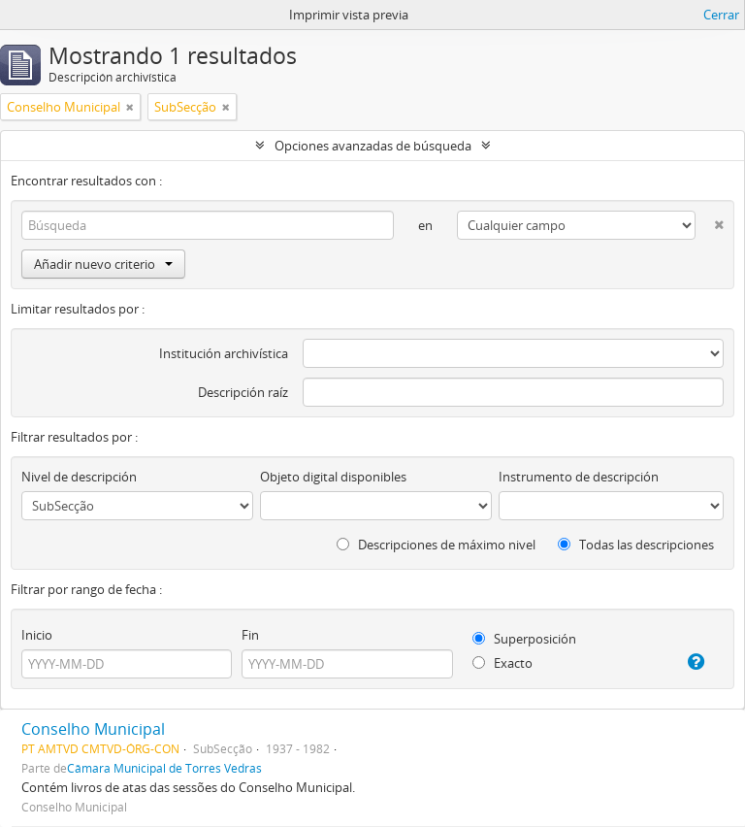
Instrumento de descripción (579, 476)
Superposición (524, 638)
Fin (250, 635)
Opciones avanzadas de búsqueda (373, 145)
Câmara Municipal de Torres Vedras (164, 768)
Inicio (36, 635)
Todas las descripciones (636, 544)
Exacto (502, 663)
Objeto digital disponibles (333, 476)
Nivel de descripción (79, 476)
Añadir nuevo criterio (103, 264)
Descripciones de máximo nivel (436, 544)
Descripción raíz (243, 392)
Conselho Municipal (93, 729)
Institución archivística (223, 353)
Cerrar (721, 14)
